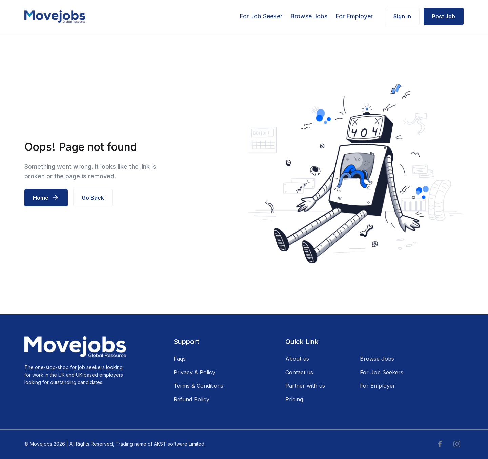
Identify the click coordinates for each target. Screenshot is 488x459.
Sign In (402, 16)
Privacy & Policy (194, 372)
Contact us (299, 372)
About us (297, 358)
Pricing (294, 399)
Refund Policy (191, 399)
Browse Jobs (308, 16)
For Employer (354, 16)
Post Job (443, 16)
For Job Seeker (261, 16)
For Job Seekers (381, 372)
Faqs (180, 358)
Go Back (93, 197)
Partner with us (305, 385)
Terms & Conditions (198, 385)
